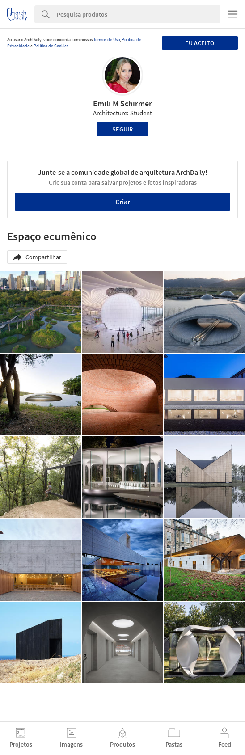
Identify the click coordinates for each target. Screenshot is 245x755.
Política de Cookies (51, 46)
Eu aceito (199, 43)
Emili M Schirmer (122, 103)
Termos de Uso (106, 39)
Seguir (122, 129)
